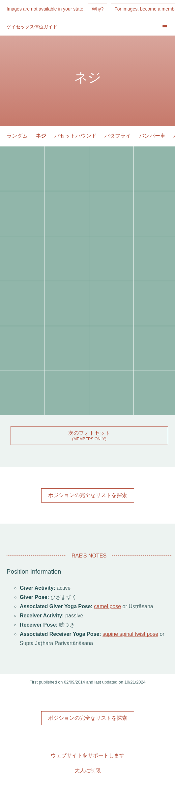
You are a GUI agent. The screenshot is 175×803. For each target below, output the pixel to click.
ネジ (41, 136)
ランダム (17, 136)
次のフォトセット (89, 433)
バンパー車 (152, 136)
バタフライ (117, 136)
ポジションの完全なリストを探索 (87, 495)
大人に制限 (87, 770)
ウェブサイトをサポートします (88, 755)
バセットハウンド (75, 136)
